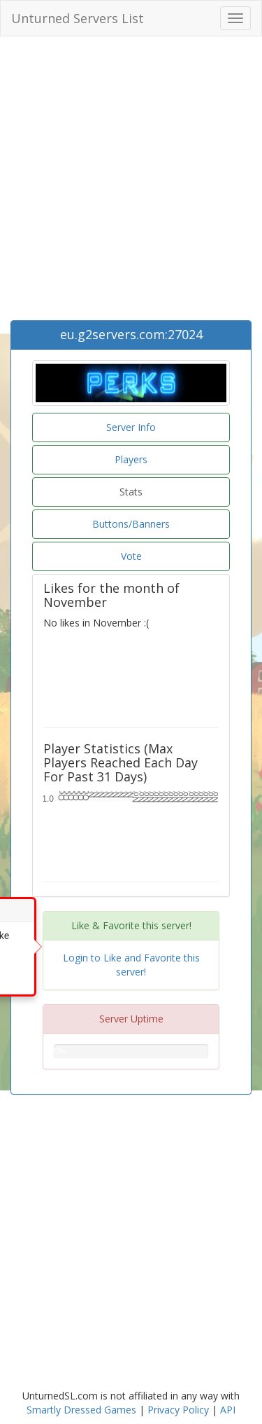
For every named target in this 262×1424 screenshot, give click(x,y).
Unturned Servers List (77, 18)
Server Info (131, 427)
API (227, 1409)
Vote (131, 556)
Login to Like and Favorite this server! (131, 964)
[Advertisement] (131, 181)
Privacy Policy (178, 1409)
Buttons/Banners (131, 523)
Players (131, 459)
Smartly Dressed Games (81, 1409)
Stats (131, 491)
